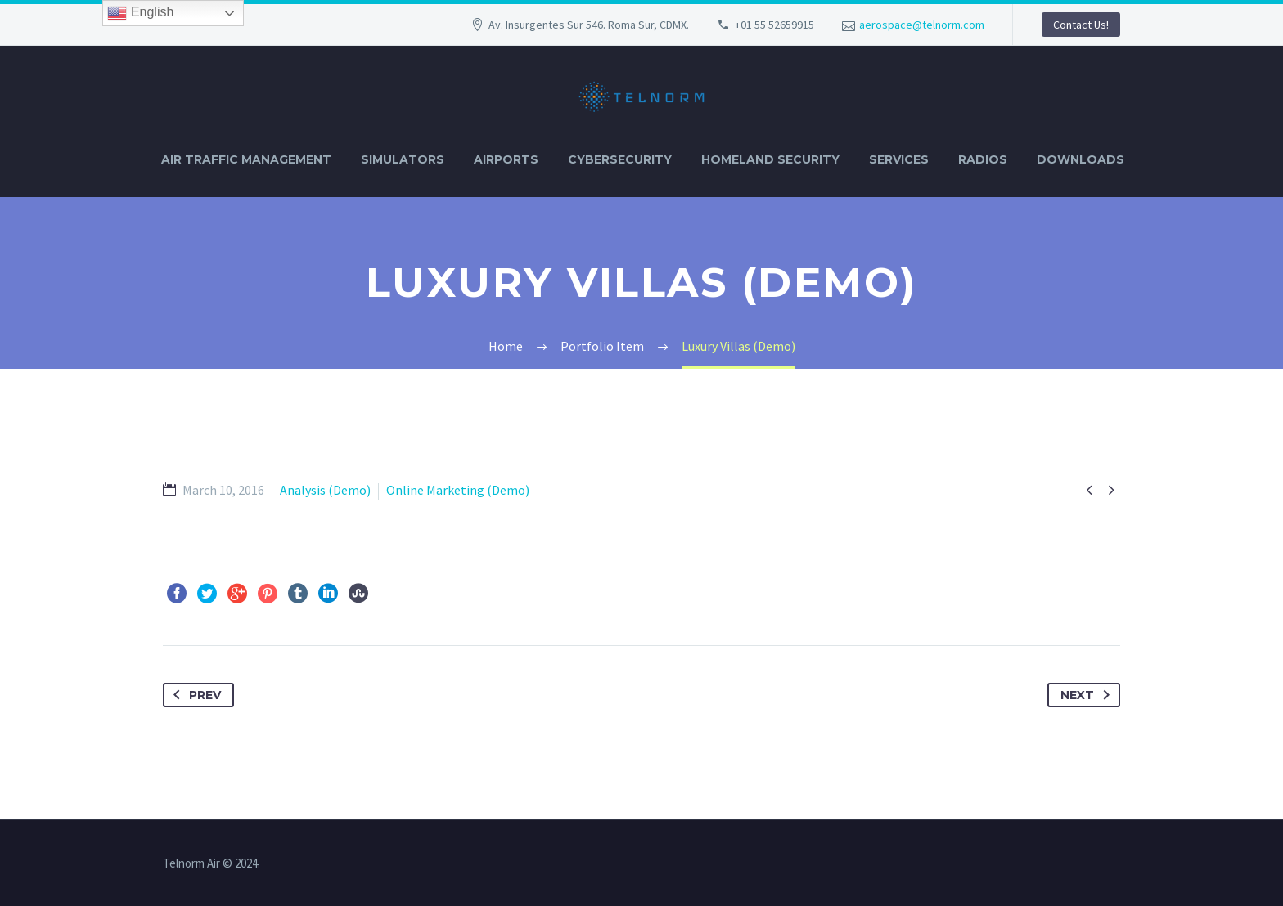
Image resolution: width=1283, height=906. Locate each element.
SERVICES (899, 159)
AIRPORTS (506, 159)
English (140, 13)
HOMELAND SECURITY (770, 159)
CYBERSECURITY (620, 159)
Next (1088, 695)
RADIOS (982, 159)
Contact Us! (1081, 24)
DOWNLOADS (1080, 159)
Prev (194, 695)
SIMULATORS (402, 159)
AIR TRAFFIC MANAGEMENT (246, 159)
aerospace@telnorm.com (921, 24)
